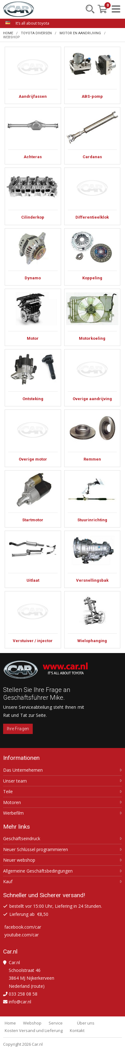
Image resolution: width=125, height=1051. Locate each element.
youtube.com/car (21, 935)
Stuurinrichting (92, 499)
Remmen (92, 438)
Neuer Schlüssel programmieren (35, 849)
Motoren (12, 802)
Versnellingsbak (92, 559)
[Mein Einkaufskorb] (102, 9)
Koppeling (92, 257)
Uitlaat (33, 559)
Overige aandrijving (92, 377)
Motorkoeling (92, 317)
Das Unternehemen (23, 770)
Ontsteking (33, 377)
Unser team (15, 781)
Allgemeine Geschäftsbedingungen (38, 871)
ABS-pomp (92, 75)
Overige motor (33, 438)
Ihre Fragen (18, 728)
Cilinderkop (33, 196)
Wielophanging (92, 619)
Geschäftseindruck (21, 838)
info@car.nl (20, 1002)
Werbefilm (13, 813)
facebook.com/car (22, 927)
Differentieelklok (92, 196)
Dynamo (33, 257)
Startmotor (33, 499)
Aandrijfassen (33, 75)
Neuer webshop (19, 860)
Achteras (33, 135)
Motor (33, 317)
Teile (8, 791)
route (37, 986)
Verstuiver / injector (33, 619)
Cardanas (92, 135)
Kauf (7, 881)
